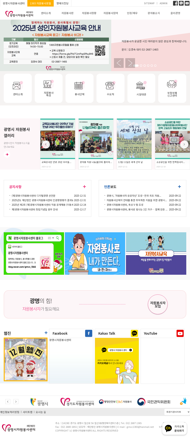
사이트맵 (27, 412)
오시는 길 (41, 412)
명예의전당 (62, 3)
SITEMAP (149, 3)
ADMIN (163, 3)
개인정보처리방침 (9, 412)
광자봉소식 (154, 13)
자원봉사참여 (110, 13)
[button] (136, 65)
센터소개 (46, 13)
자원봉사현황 (89, 13)
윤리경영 (175, 13)
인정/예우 (132, 13)
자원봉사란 (67, 13)
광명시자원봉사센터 (14, 3)
